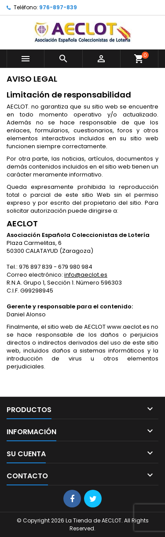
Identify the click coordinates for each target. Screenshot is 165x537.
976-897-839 (58, 7)
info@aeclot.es (85, 274)
